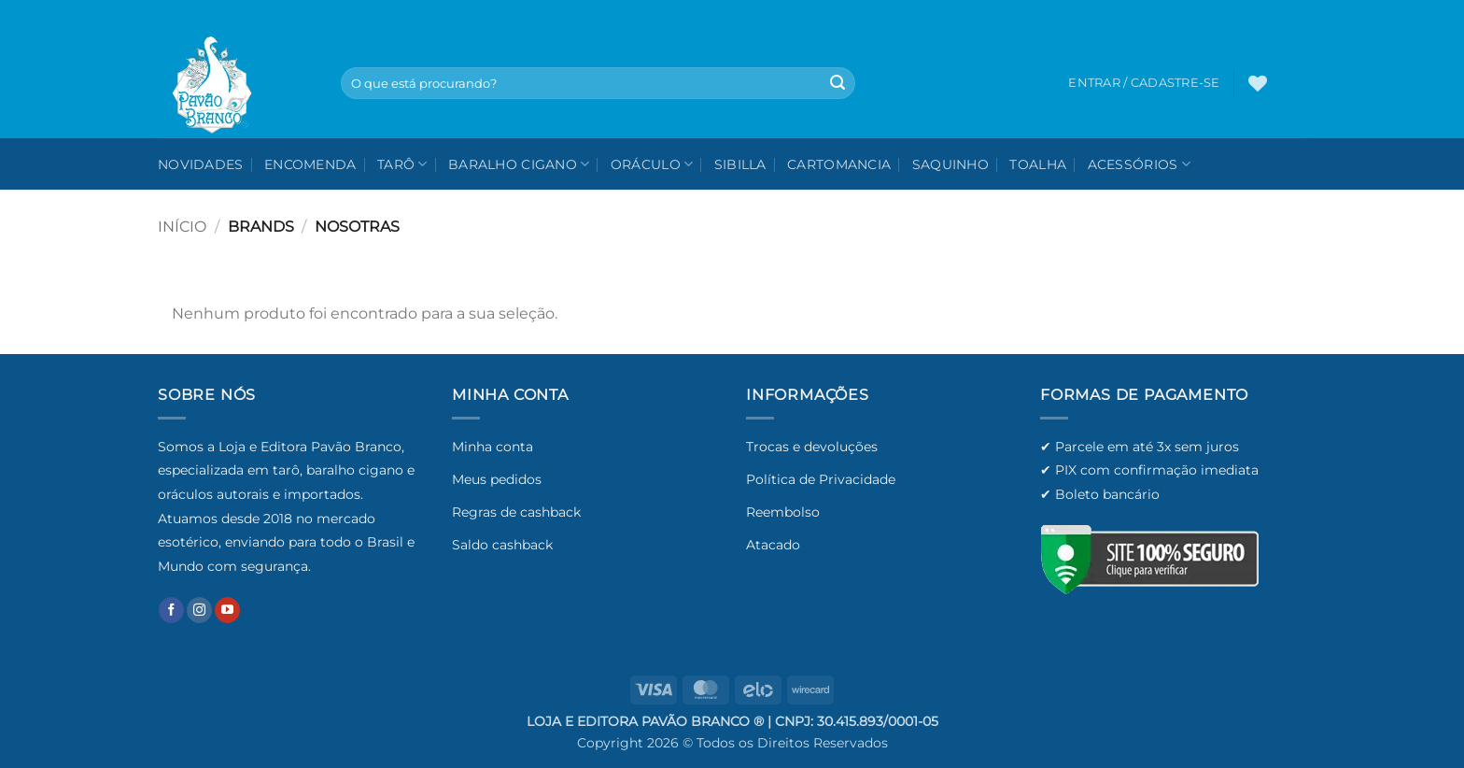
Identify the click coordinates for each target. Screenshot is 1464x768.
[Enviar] (837, 83)
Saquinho (950, 164)
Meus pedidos (497, 479)
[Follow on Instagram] (199, 610)
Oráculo (652, 164)
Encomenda (310, 164)
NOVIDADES (201, 164)
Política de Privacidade (820, 479)
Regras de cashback (516, 512)
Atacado (773, 544)
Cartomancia (839, 164)
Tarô (402, 164)
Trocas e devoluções (812, 446)
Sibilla (740, 164)
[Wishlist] (1257, 83)
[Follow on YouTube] (227, 610)
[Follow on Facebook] (171, 610)
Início (182, 226)
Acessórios (1139, 164)
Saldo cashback (502, 544)
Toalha (1037, 164)
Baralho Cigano (519, 164)
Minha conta (492, 446)
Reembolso (783, 512)
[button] (1293, 83)
